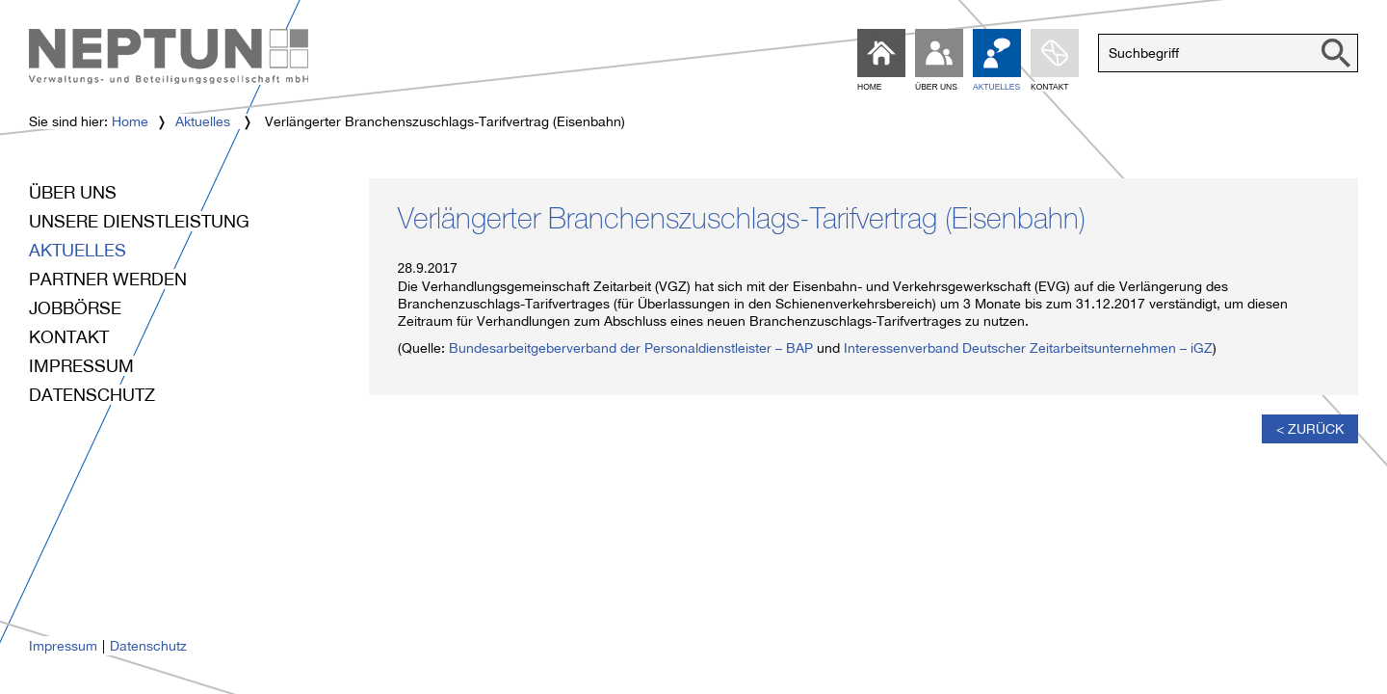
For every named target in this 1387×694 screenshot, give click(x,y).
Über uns (73, 192)
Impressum (81, 366)
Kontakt (69, 337)
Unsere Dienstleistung (139, 221)
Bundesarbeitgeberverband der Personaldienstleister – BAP (631, 348)
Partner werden (108, 279)
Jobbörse (75, 308)
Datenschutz (92, 395)
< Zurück (1310, 429)
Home (130, 121)
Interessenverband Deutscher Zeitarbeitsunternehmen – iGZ (1028, 348)
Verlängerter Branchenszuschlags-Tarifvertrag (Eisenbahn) (742, 222)
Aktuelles (202, 121)
